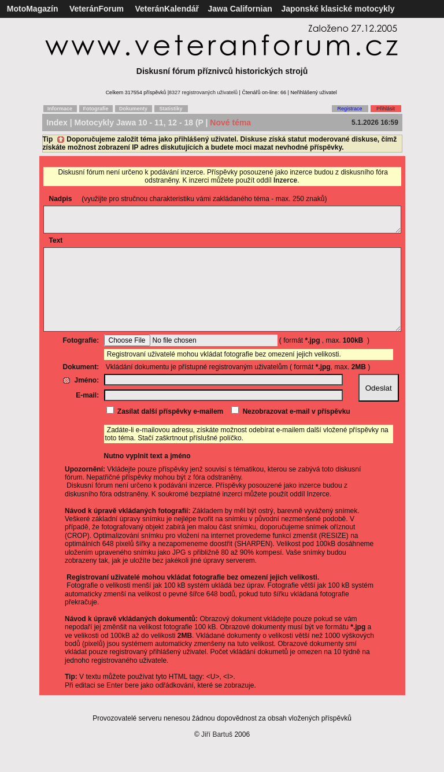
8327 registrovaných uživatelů (203, 92)
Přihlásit (385, 109)
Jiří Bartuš (216, 757)
